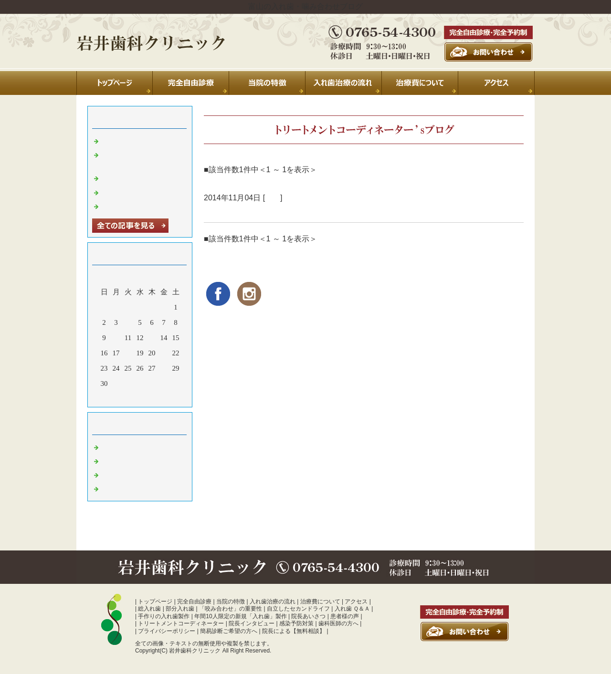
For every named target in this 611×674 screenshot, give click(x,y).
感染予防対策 (296, 623)
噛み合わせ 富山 (128, 488)
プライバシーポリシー (166, 631)
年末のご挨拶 (123, 192)
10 (116, 338)
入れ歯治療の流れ (272, 601)
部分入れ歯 (180, 608)
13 (152, 338)
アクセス (356, 601)
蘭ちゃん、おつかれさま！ (255, 211)
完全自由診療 (194, 601)
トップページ (155, 601)
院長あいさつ (308, 616)
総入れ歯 (149, 608)
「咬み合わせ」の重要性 (230, 608)
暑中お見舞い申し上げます (145, 205)
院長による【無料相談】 (293, 631)
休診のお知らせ (127, 177)
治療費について (320, 601)
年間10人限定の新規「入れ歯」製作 (240, 616)
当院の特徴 (230, 601)
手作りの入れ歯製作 (164, 616)
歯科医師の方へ (338, 623)
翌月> (158, 397)
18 (128, 353)
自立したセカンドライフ (298, 608)
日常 (272, 198)
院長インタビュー (251, 623)
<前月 (122, 397)
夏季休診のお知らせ (134, 140)
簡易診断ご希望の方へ (228, 631)
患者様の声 (344, 616)
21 (164, 353)
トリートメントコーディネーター (181, 623)
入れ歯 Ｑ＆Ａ (352, 608)
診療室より (119, 460)
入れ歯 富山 (120, 474)
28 (164, 368)
